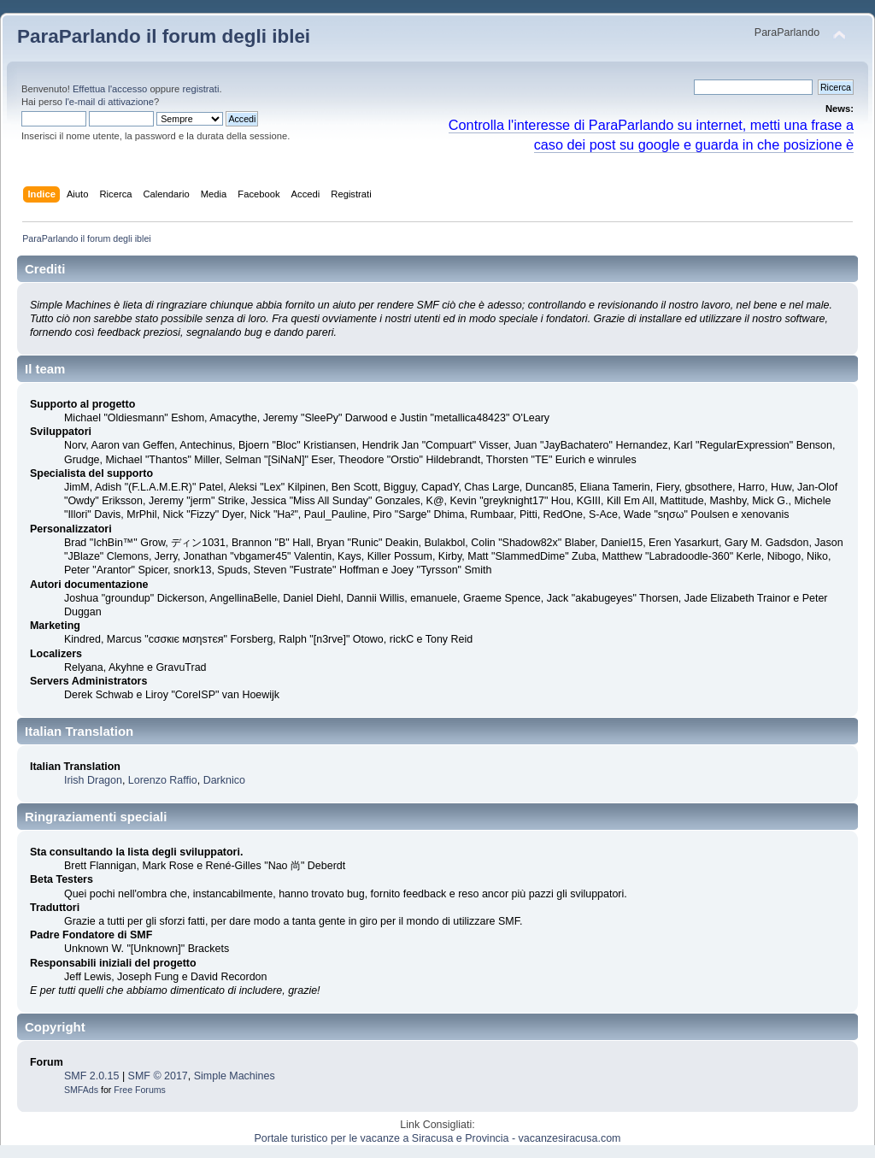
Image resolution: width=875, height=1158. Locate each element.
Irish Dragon (93, 780)
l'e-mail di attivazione (109, 102)
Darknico (224, 780)
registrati (200, 89)
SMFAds (81, 1090)
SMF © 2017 (158, 1076)
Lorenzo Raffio (162, 780)
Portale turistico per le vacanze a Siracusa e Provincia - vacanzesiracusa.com (438, 1138)
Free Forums (140, 1090)
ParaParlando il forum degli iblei (163, 36)
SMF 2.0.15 (91, 1076)
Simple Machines (234, 1076)
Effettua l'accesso (110, 89)
